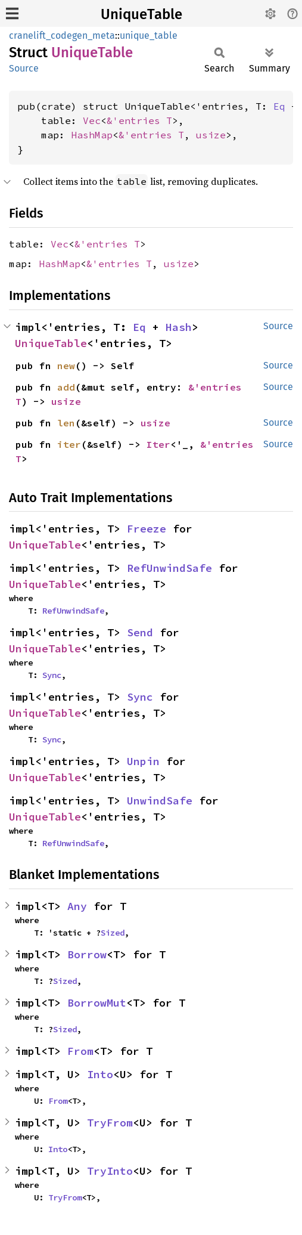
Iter (158, 444)
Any (77, 906)
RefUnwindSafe (169, 568)
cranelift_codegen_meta (62, 35)
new (66, 366)
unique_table (149, 35)
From (80, 1051)
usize (211, 135)
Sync (51, 675)
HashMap (92, 135)
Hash (179, 327)
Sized (112, 932)
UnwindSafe (159, 800)
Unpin (143, 761)
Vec (92, 120)
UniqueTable (141, 14)
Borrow (87, 954)
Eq (279, 106)
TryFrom (110, 1122)
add (66, 387)
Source (24, 68)
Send (140, 632)
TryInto (110, 1171)
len (66, 423)
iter (69, 444)
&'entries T (139, 120)
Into (100, 1074)
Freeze (146, 529)
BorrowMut (96, 1003)
